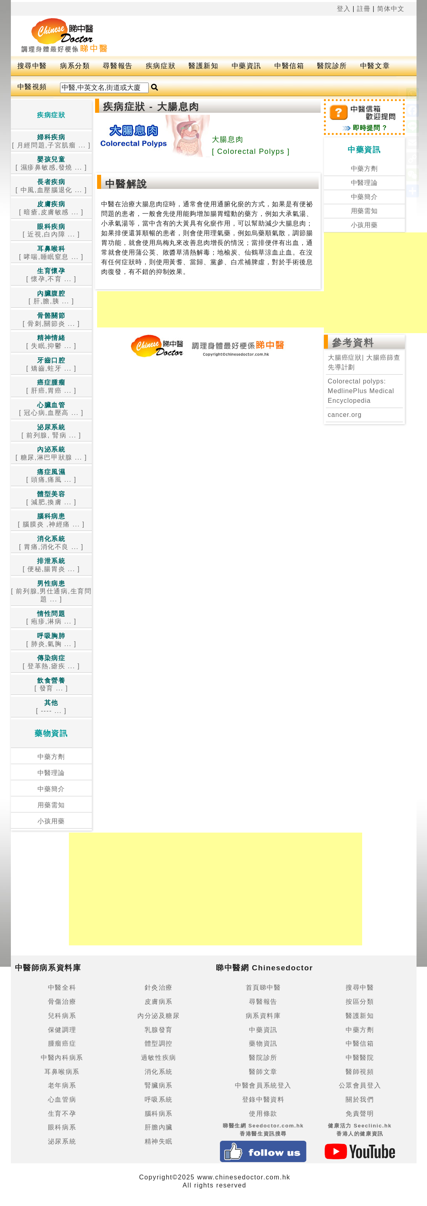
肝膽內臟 (159, 1127)
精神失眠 (159, 1141)
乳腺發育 (159, 1029)
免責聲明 (360, 1113)
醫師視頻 (360, 1071)
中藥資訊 (246, 66)
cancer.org (345, 414)
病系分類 (75, 66)
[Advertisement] (248, 36)
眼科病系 (62, 1127)
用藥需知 (51, 805)
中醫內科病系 (62, 1057)
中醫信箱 (289, 66)
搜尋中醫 (32, 66)
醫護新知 (203, 66)
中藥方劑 (51, 756)
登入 (343, 8)
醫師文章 (263, 1071)
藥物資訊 (263, 1043)
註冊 (364, 8)
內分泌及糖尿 (158, 1015)
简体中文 (390, 8)
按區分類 (360, 1001)
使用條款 (263, 1113)
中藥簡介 (51, 788)
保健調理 (62, 1029)
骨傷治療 (62, 1001)
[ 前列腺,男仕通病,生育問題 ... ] (51, 591)
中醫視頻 (32, 87)
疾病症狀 (161, 66)
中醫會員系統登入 (263, 1085)
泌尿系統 (62, 1141)
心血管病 (62, 1099)
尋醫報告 (118, 66)
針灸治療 (159, 987)
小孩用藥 (51, 821)
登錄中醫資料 (263, 1099)
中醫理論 (51, 772)
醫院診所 (332, 66)
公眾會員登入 (360, 1085)
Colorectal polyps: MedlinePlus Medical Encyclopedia (361, 391)
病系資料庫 (263, 1015)
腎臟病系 (159, 1085)
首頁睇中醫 (263, 987)
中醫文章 (375, 66)
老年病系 (62, 1085)
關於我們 (360, 1099)
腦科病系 (159, 1113)
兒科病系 (62, 1015)
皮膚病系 (159, 1001)
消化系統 (159, 1071)
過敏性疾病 (158, 1057)
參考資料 (353, 342)
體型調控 (159, 1043)
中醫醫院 (360, 1057)
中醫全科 (62, 987)
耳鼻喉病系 (62, 1071)
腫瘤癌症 (62, 1043)
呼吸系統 (159, 1099)
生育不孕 (62, 1113)
